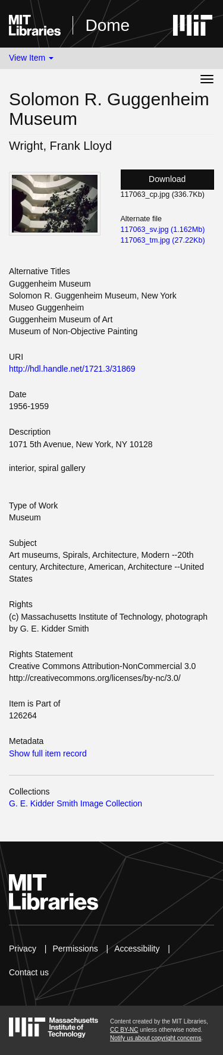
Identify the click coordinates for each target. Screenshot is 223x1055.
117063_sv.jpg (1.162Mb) (163, 229)
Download (167, 179)
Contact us (29, 972)
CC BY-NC (124, 1029)
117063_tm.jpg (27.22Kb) (163, 240)
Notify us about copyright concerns (155, 1038)
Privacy (22, 948)
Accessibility (136, 948)
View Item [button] (31, 57)
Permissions (75, 948)
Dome (107, 25)
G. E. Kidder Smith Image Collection (75, 803)
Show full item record (48, 753)
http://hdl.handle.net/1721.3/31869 (72, 368)
